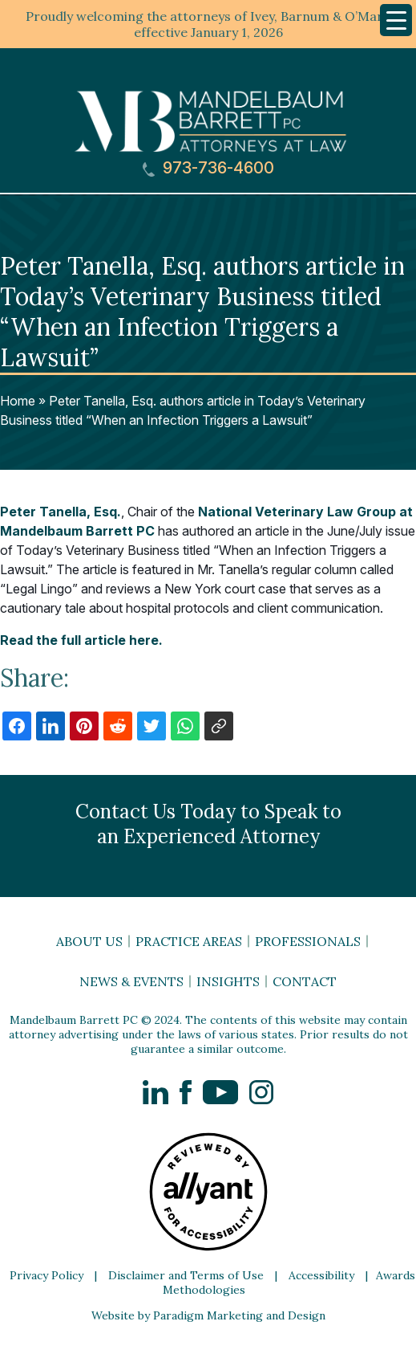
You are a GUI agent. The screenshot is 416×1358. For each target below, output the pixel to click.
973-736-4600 (208, 168)
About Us (89, 941)
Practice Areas (188, 941)
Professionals (308, 941)
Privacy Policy (46, 1275)
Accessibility (321, 1275)
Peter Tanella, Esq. (60, 512)
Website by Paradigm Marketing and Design (208, 1315)
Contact (305, 981)
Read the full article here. (81, 640)
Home (17, 401)
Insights (228, 981)
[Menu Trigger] (396, 20)
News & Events (131, 981)
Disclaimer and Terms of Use (186, 1275)
